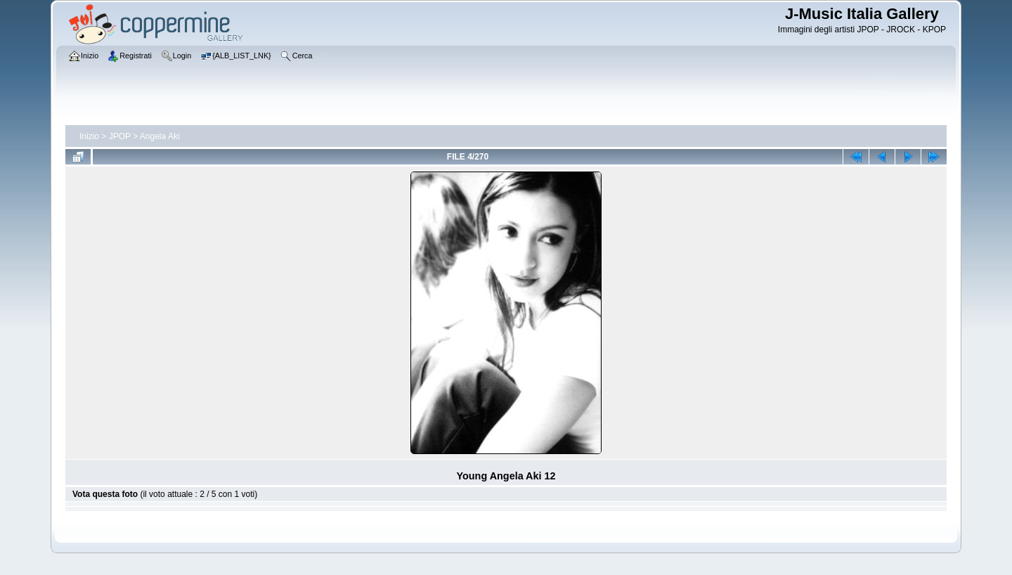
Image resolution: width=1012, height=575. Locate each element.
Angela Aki (160, 136)
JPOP (120, 136)
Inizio (89, 136)
